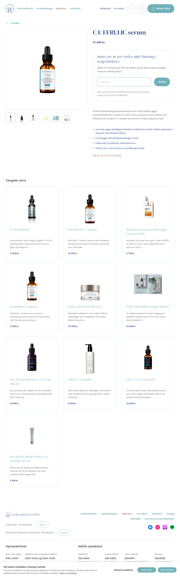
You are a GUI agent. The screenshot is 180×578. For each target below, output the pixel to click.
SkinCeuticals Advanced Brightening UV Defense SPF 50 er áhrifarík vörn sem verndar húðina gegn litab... (29, 471)
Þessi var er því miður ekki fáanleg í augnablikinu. (126, 59)
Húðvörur (61, 8)
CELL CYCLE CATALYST (140, 380)
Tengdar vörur (16, 180)
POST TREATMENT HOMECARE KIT (147, 307)
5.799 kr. (130, 253)
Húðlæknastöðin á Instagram (157, 527)
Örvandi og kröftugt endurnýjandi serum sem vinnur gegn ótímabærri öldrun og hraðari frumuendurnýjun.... (146, 394)
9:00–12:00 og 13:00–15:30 (40, 558)
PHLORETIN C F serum (82, 230)
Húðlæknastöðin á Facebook (150, 527)
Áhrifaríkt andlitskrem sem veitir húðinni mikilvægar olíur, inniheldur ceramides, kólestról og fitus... (87, 317)
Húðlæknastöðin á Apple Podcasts (165, 527)
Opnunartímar (16, 546)
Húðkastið (105, 8)
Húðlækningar (44, 8)
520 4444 (83, 558)
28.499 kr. (73, 326)
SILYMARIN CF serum (23, 307)
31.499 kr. (99, 42)
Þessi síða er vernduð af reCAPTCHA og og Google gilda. (123, 93)
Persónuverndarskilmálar (159, 518)
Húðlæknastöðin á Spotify (172, 527)
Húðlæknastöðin (10, 8)
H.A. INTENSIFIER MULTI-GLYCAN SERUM (30, 382)
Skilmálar (135, 518)
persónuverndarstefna (140, 92)
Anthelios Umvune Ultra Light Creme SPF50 (146, 232)
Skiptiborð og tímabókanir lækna (41, 554)
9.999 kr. (14, 480)
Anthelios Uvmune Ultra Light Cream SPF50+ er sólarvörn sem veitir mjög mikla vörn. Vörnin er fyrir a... (147, 244)
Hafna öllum (147, 570)
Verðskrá (75, 8)
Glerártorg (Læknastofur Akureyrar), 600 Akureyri (30, 532)
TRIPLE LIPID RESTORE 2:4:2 (85, 307)
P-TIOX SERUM (19, 230)
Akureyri (159, 554)
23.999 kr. (15, 253)
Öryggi (170, 513)
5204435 (160, 558)
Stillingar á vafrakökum (123, 570)
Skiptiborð (83, 554)
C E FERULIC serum (119, 32)
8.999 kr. (72, 403)
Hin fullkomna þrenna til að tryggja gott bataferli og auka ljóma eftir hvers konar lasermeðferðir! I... (146, 317)
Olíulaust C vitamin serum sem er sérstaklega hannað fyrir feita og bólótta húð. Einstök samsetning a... (30, 317)
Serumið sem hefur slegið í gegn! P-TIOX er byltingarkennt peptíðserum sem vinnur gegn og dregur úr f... (31, 244)
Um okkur (119, 8)
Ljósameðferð (111, 554)
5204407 (130, 558)
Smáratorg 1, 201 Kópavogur (19, 524)
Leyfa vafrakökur (167, 570)
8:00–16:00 (12, 558)
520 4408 (110, 558)
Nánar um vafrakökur (68, 573)
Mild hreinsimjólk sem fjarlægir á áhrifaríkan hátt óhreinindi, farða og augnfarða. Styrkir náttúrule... (89, 394)
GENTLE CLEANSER (80, 380)
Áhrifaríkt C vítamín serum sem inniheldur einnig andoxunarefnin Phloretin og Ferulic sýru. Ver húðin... (88, 244)
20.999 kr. (131, 403)
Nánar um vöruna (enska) (107, 155)
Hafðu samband (90, 546)
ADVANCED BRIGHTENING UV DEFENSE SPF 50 (29, 459)
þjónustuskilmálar (108, 95)
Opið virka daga (13, 554)
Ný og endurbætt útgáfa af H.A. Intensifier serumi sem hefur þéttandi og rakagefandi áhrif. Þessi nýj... (31, 394)
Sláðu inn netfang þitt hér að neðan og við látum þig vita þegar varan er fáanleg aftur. (131, 69)
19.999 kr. (14, 403)
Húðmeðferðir (25, 8)
